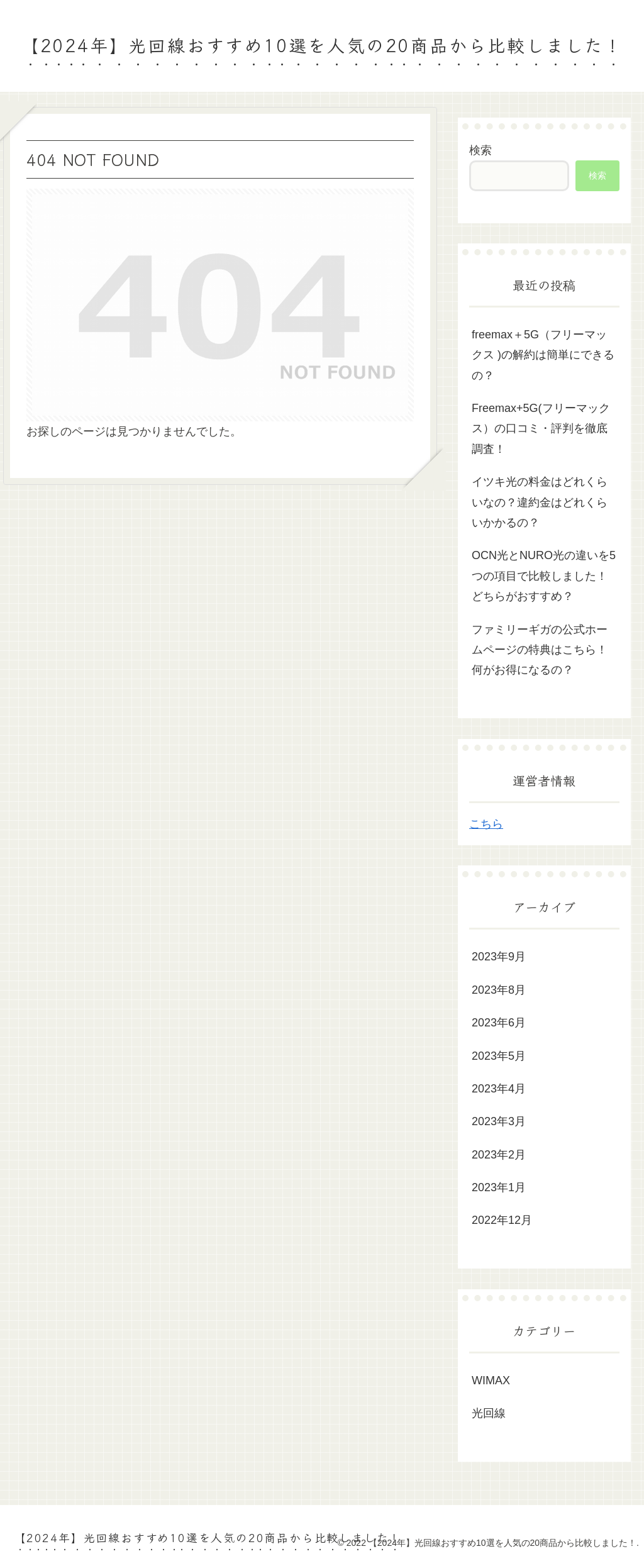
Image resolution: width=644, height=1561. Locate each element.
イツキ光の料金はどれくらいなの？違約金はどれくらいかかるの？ (540, 502)
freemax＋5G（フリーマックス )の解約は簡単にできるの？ (543, 355)
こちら (486, 824)
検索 (480, 150)
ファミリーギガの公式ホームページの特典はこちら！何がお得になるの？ (540, 650)
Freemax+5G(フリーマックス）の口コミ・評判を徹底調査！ (541, 428)
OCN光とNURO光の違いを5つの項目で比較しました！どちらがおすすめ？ (544, 576)
